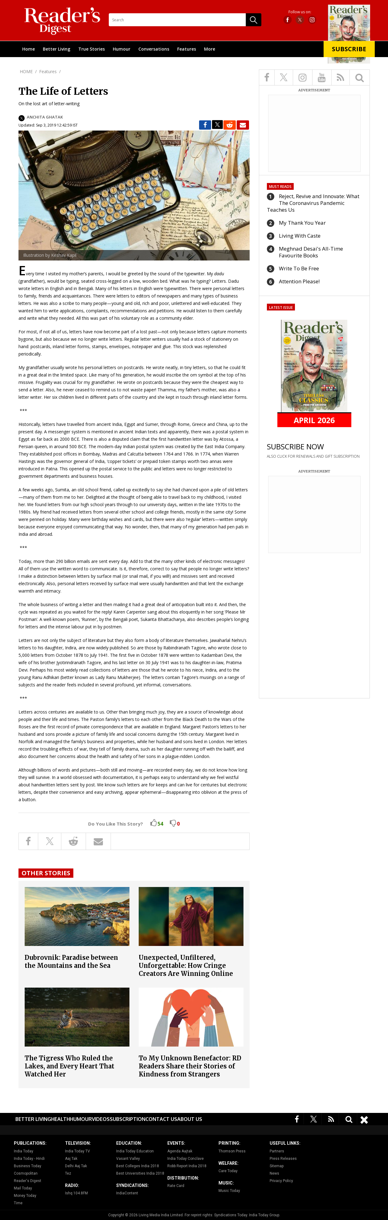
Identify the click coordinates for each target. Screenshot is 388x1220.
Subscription (127, 1119)
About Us (189, 1119)
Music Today (229, 1191)
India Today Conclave (185, 1158)
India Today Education (135, 1151)
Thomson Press (232, 1151)
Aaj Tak (71, 1158)
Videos (101, 1119)
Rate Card (175, 1186)
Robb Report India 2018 (186, 1166)
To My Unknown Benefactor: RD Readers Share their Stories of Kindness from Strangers (190, 1066)
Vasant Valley (128, 1158)
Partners (277, 1151)
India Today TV (77, 1151)
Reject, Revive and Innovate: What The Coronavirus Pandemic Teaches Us (313, 203)
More (209, 49)
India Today (23, 1151)
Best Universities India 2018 (140, 1173)
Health (60, 1119)
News (274, 1173)
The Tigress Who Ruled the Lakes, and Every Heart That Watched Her (69, 1066)
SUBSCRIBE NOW (295, 446)
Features (186, 49)
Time (18, 1203)
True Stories (91, 49)
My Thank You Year (302, 222)
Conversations (153, 49)
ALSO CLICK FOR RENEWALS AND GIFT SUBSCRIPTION (313, 456)
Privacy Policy (281, 1181)
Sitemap (277, 1166)
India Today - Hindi (29, 1158)
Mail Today (23, 1188)
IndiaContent (127, 1193)
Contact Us (161, 1119)
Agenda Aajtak (179, 1151)
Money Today (25, 1195)
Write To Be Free (299, 268)
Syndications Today (230, 1215)
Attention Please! (299, 281)
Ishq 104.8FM (76, 1193)
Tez (68, 1173)
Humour (121, 49)
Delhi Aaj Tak (76, 1166)
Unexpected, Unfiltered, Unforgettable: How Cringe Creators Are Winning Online (186, 965)
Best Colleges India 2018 (137, 1166)
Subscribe (349, 49)
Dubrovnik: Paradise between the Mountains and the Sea (71, 961)
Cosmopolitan (26, 1173)
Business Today (27, 1166)
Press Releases (283, 1158)
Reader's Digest (27, 1181)
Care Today (228, 1171)
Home (28, 49)
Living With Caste (300, 235)
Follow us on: (299, 12)
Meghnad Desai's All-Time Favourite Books (311, 252)
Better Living (56, 49)
